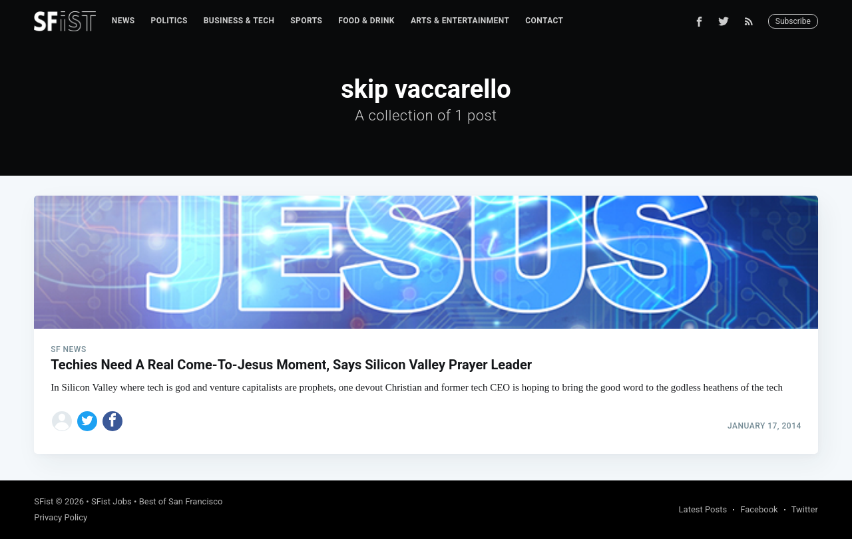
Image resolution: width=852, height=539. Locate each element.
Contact (544, 20)
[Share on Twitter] (87, 421)
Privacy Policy (60, 517)
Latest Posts (703, 509)
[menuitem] (123, 21)
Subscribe (793, 21)
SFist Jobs (111, 501)
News (123, 20)
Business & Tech (239, 20)
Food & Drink (366, 20)
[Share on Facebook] (112, 421)
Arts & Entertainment (460, 20)
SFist (43, 501)
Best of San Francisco (181, 501)
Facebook (758, 509)
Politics (169, 20)
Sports (306, 20)
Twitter (804, 509)
